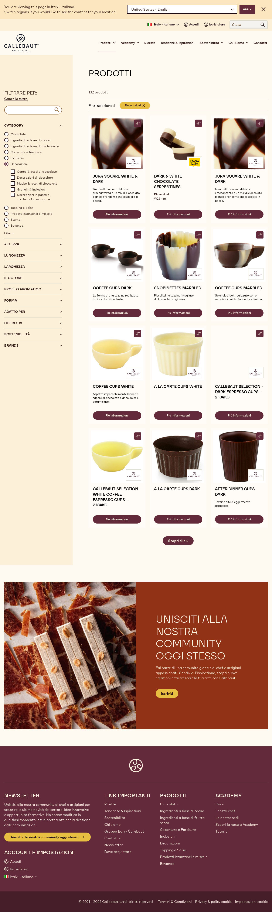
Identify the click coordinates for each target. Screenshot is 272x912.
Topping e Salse (173, 850)
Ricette (149, 43)
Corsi (219, 804)
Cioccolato (169, 804)
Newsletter (113, 845)
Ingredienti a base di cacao (182, 811)
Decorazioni (170, 843)
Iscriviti (167, 693)
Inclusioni (168, 836)
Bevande (167, 863)
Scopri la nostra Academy (236, 824)
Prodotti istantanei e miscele (183, 857)
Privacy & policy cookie (213, 901)
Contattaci (113, 838)
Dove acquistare (117, 852)
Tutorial (221, 831)
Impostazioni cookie (251, 901)
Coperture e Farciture (178, 829)
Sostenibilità (114, 818)
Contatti (260, 43)
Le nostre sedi (227, 818)
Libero (8, 233)
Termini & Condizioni (175, 901)
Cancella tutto (16, 99)
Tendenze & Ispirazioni (177, 43)
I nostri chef (225, 811)
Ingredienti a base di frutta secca (182, 820)
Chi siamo (112, 824)
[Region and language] (182, 9)
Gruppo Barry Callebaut (124, 831)
